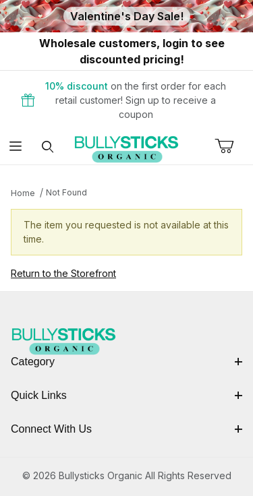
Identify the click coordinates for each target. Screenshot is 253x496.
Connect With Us (126, 429)
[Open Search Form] (47, 147)
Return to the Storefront (63, 273)
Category (126, 361)
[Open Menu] (16, 147)
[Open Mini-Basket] (234, 146)
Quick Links (126, 395)
